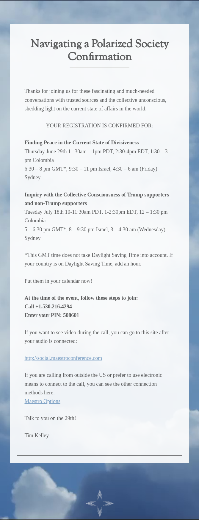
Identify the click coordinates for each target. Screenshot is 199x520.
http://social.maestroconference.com (63, 358)
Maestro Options (42, 401)
